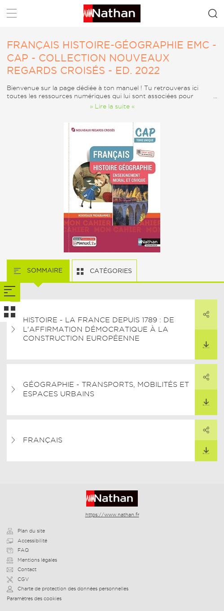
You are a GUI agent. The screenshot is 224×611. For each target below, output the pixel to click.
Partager (202, 309)
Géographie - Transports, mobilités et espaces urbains (106, 389)
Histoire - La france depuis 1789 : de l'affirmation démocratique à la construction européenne (98, 329)
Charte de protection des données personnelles (67, 588)
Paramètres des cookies (34, 598)
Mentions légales (32, 560)
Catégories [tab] (110, 270)
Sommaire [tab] (43, 270)
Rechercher (212, 13)
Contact (21, 569)
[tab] (10, 292)
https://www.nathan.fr (112, 514)
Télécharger (202, 339)
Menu (12, 15)
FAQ (18, 550)
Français (42, 440)
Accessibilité (27, 540)
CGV (18, 579)
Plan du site (26, 530)
